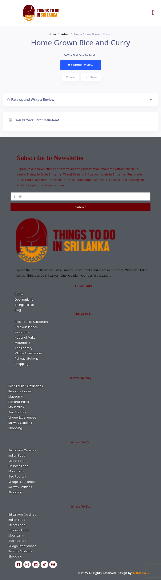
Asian (64, 34)
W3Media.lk (140, 573)
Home (52, 34)
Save (70, 77)
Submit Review (80, 65)
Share (91, 77)
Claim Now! (51, 120)
